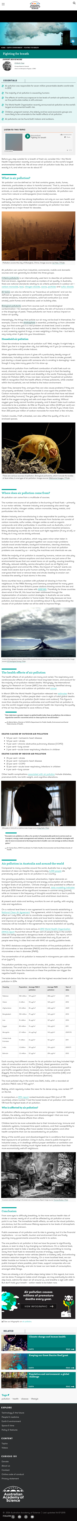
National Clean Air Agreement (16, 912)
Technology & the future (13, 1412)
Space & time (8, 1425)
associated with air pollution (41, 774)
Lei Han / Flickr (58, 262)
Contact (6, 1470)
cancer (53, 688)
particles (52, 286)
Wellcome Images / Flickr (59, 478)
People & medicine (10, 1417)
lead (21, 286)
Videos (5, 1447)
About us (6, 1465)
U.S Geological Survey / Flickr (16, 661)
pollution (6, 1398)
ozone (44, 286)
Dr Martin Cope (19, 63)
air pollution (26, 1321)
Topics (5, 1443)
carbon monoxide (10, 286)
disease (24, 1398)
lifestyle (34, 1398)
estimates (62, 693)
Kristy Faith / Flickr (43, 828)
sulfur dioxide (67, 286)
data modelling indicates (63, 887)
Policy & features (9, 1429)
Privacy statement (10, 1478)
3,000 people (55, 870)
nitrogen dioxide (32, 286)
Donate (5, 1461)
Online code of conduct (13, 1474)
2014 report (23, 1097)
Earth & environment (14, 48)
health (16, 1398)
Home (3, 48)
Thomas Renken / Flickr (61, 1200)
